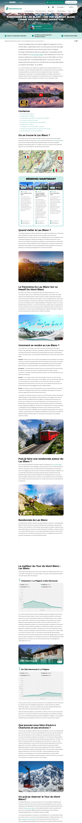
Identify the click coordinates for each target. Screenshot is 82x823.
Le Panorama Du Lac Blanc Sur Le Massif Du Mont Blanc (35, 118)
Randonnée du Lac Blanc (27, 124)
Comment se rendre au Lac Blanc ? (30, 120)
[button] (59, 662)
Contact (74, 11)
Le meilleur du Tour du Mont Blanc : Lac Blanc (32, 126)
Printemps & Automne (41, 11)
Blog (69, 11)
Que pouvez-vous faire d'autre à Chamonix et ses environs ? (36, 128)
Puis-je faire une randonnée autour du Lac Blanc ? (33, 122)
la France (38, 140)
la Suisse (55, 140)
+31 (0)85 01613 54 (71, 2)
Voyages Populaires (29, 11)
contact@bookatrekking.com (55, 2)
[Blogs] (8, 41)
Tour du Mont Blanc (37, 54)
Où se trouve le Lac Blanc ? (27, 114)
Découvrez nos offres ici (30, 808)
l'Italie (60, 140)
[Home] (5, 41)
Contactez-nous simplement (28, 819)
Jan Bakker (38, 26)
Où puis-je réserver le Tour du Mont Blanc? (31, 130)
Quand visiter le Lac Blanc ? (28, 116)
